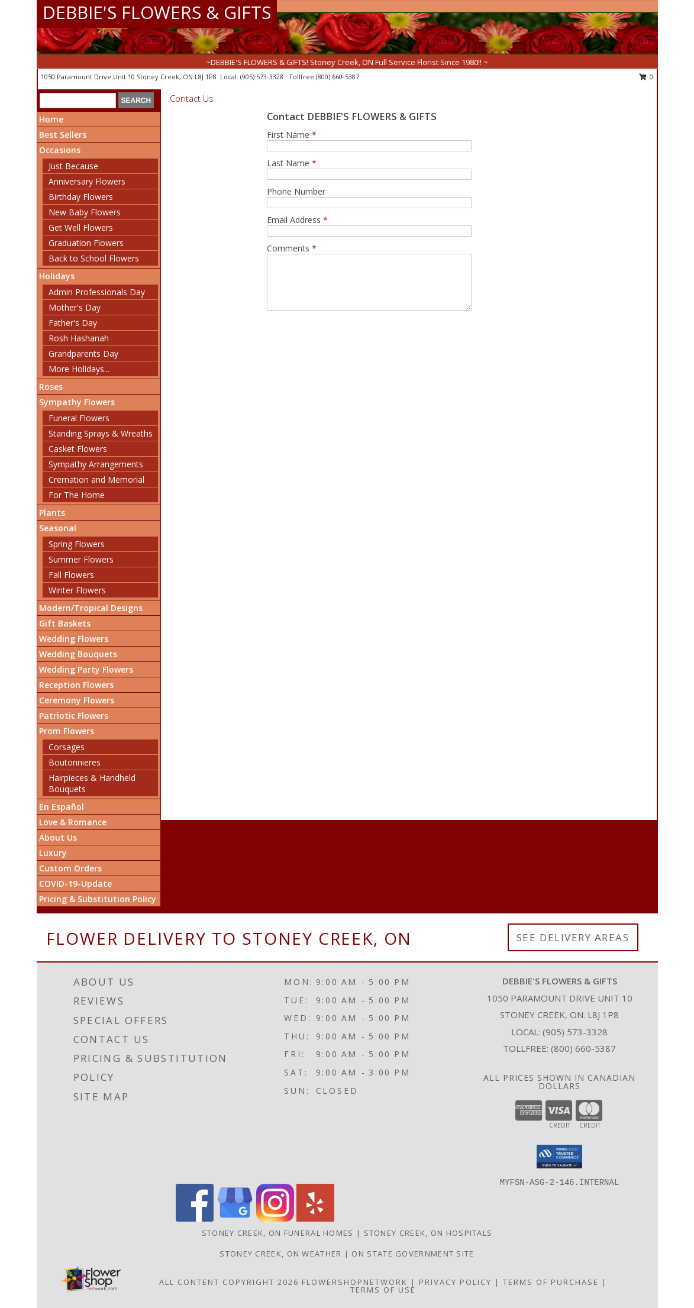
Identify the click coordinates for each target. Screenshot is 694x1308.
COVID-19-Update (75, 883)
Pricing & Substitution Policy (97, 899)
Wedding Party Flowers (86, 669)
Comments (292, 248)
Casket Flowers (78, 448)
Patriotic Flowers (73, 715)
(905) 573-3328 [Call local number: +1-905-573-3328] (262, 76)
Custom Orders (70, 868)
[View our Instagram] (275, 1218)
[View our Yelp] (315, 1218)
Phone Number (296, 191)
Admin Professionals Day (97, 292)
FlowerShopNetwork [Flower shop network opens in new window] (355, 1282)
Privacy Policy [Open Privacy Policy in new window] (455, 1282)
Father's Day (73, 322)
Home (51, 119)
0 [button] (646, 76)
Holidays (57, 276)
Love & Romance (72, 822)
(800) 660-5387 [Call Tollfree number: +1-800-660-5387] (583, 1048)
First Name (292, 134)
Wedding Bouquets (78, 654)
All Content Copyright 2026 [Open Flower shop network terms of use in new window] (229, 1282)
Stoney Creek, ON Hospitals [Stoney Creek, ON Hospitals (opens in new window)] (428, 1233)
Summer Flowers (81, 559)
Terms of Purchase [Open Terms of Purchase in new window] (551, 1282)
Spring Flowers (77, 544)
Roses (51, 386)
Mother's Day (75, 307)
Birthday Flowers (81, 196)
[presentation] (357, 350)
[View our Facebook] (195, 1218)
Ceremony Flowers (76, 700)
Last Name (292, 163)
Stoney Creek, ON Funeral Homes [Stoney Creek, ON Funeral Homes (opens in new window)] (278, 1233)
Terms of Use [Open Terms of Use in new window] (383, 1289)
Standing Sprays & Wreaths (101, 433)
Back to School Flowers (94, 258)
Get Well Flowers (81, 227)
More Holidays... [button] (79, 368)
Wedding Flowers (73, 638)
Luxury (53, 852)
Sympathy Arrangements (96, 464)
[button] (559, 1156)
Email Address (297, 219)
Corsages (67, 746)
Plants (52, 512)
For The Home (77, 494)
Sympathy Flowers (77, 402)
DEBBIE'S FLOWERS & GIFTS (157, 12)
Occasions (59, 150)
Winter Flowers (77, 590)
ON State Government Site (412, 1253)
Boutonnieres (75, 762)
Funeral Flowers (79, 418)
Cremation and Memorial (96, 479)
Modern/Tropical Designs (91, 607)
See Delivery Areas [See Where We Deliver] (573, 937)
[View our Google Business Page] (235, 1218)
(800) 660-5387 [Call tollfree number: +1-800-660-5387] (337, 76)
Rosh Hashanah (79, 338)
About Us (58, 837)
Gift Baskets (65, 623)
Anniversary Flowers (87, 181)
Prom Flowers (66, 731)
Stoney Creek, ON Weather (280, 1253)
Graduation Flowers (86, 242)
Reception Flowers (76, 684)
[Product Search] (78, 100)
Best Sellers (62, 134)
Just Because (73, 166)
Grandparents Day (83, 353)
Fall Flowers (71, 574)
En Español (61, 806)
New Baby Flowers (85, 212)
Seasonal (57, 528)
